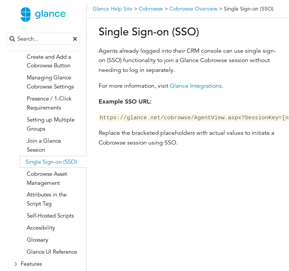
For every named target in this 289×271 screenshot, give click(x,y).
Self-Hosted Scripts (50, 215)
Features (31, 263)
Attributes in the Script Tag (47, 199)
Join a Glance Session (44, 145)
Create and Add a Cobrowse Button (49, 61)
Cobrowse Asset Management (47, 178)
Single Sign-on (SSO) (51, 161)
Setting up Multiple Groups (51, 124)
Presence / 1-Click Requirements (49, 103)
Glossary (37, 239)
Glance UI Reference (52, 251)
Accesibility (41, 227)
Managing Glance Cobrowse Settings (50, 82)
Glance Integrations (196, 86)
